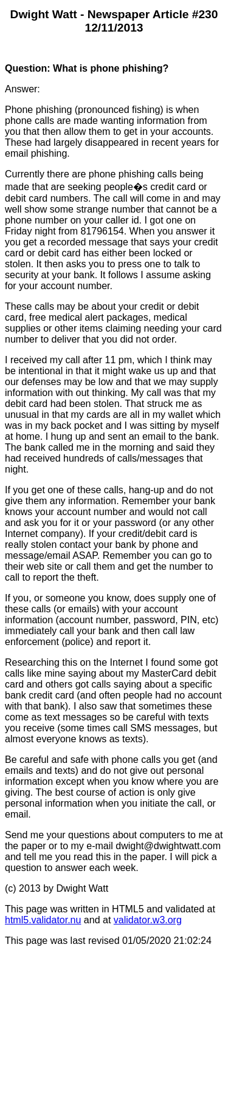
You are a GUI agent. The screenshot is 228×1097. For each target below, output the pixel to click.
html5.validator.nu (43, 920)
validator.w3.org (148, 920)
